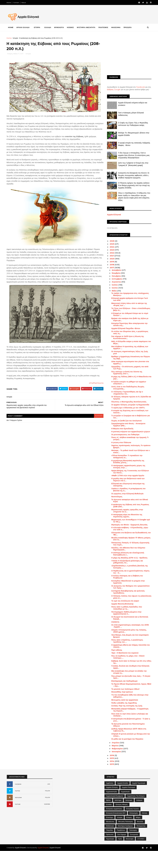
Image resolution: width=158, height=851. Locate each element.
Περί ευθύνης (116, 650)
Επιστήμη (109, 817)
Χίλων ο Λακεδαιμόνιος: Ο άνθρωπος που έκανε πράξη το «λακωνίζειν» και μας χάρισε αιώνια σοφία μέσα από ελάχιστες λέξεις (134, 196)
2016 (111, 755)
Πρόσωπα (109, 834)
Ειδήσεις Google (113, 89)
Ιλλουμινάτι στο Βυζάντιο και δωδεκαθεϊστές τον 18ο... (130, 534)
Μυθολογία (110, 826)
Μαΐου (114, 291)
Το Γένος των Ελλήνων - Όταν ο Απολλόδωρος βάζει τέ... (130, 309)
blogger (97, 416)
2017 (111, 267)
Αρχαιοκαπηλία (111, 792)
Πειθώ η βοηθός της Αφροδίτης (124, 703)
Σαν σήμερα (121, 834)
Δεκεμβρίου (116, 270)
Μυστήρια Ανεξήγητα (125, 826)
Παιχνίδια (109, 830)
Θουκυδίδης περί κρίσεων (122, 692)
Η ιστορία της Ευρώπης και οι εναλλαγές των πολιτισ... (129, 411)
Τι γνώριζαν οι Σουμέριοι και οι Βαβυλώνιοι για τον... (130, 416)
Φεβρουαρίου (117, 748)
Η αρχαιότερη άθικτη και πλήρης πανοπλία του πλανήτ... (130, 646)
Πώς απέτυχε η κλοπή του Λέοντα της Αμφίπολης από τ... (126, 373)
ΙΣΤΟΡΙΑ (37, 27)
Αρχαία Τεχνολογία (138, 783)
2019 (111, 262)
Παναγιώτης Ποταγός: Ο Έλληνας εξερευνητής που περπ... (130, 544)
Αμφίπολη (109, 783)
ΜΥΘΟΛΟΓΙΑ (59, 27)
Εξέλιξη (144, 813)
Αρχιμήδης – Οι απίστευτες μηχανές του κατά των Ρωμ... (129, 367)
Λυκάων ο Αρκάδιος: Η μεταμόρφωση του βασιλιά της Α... (128, 489)
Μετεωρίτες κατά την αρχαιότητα (124, 700)
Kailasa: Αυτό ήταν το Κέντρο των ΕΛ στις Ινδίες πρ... (131, 662)
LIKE (48, 784)
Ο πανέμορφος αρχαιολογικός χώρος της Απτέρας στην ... (128, 466)
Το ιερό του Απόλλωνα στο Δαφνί (125, 601)
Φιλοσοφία (129, 839)
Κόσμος (129, 817)
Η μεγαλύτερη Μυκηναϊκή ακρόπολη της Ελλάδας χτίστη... (127, 461)
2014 (111, 761)
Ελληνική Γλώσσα (132, 809)
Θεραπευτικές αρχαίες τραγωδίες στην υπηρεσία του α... (127, 510)
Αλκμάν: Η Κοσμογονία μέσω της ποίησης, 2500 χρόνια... (128, 631)
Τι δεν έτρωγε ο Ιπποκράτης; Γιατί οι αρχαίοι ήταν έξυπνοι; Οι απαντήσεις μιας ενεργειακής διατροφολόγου (133, 155)
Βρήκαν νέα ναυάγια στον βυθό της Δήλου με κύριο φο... (129, 319)
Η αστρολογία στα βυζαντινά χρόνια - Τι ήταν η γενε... (130, 720)
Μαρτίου (115, 746)
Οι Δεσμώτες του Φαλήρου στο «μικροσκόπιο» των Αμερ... (130, 587)
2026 (112, 241)
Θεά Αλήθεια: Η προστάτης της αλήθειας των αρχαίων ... (129, 347)
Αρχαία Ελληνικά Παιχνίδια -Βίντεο (125, 328)
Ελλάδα (109, 804)
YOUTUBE (17, 804)
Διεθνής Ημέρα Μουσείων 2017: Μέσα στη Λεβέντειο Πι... (128, 730)
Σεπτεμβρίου (116, 279)
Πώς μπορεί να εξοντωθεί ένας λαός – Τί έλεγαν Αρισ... (130, 677)
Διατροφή (128, 800)
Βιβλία (108, 800)
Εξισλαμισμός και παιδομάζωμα (124, 681)
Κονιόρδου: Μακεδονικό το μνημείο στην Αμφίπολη (128, 582)
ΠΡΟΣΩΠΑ (128, 27)
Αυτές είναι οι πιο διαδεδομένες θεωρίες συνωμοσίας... (127, 388)
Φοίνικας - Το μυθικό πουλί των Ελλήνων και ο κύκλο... (130, 451)
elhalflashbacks (94, 383)
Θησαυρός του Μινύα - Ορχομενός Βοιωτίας (129, 525)
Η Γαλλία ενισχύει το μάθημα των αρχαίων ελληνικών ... (128, 383)
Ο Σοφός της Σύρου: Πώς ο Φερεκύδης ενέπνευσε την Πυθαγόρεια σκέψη (133, 124)
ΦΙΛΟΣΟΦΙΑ (116, 27)
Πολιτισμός (133, 830)
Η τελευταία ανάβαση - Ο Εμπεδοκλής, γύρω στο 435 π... (129, 528)
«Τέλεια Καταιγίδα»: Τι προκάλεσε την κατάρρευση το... (126, 456)
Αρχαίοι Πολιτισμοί (128, 787)
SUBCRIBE (47, 804)
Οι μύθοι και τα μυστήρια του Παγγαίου (127, 739)
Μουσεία (140, 822)
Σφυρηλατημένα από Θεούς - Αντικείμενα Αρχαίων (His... (128, 424)
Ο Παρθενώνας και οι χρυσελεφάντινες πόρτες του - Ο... (130, 572)
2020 (112, 259)
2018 (111, 265)
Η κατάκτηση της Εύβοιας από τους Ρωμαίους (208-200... (130, 505)
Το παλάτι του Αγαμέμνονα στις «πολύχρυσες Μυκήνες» (130, 294)
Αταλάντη (115, 622)
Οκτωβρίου (116, 276)
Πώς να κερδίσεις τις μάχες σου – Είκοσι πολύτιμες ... (127, 657)
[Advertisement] (129, 54)
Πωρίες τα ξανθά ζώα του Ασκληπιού (126, 421)
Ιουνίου (114, 288)
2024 (112, 247)
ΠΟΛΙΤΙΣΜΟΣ (104, 27)
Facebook (140, 87)
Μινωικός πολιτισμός (125, 822)
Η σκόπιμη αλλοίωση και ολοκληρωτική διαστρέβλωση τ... (127, 554)
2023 (112, 250)
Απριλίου (115, 743)
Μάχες (138, 817)
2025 (112, 244)
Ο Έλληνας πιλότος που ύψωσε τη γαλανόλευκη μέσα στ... (131, 597)
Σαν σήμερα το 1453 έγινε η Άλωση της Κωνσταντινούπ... (127, 337)
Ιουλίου (114, 285)
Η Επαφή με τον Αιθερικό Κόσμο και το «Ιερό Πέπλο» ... (129, 314)
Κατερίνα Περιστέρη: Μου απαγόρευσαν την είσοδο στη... (129, 324)
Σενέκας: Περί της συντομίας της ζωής (126, 706)
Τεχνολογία (110, 839)
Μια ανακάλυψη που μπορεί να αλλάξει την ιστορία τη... (128, 672)
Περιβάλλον (121, 830)
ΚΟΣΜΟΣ (70, 27)
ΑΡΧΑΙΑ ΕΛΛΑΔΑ (23, 27)
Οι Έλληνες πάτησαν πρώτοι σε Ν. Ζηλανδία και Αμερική (131, 398)
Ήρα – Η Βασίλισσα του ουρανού (124, 653)
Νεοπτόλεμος (116, 496)
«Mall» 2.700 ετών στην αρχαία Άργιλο (127, 475)
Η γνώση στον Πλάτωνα (121, 442)
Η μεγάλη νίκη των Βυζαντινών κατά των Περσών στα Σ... (127, 479)
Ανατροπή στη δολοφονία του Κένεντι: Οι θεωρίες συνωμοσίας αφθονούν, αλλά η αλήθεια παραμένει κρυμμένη (133, 175)
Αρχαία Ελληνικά (114, 214)
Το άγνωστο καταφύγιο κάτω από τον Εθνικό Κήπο (129, 500)
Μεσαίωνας (110, 822)
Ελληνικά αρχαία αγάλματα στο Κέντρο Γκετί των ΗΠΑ (129, 299)
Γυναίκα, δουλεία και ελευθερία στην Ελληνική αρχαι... (130, 667)
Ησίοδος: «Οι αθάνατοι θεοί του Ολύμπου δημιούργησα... (128, 549)
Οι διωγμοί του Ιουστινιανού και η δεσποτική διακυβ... (129, 618)
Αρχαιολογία (125, 792)
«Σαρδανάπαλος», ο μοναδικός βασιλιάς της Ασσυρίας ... (129, 567)
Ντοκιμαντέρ (141, 826)
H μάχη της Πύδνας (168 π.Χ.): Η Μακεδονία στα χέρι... (131, 377)
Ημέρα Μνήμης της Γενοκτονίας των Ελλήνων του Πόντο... (130, 471)
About (24, 2)
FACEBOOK (18, 784)
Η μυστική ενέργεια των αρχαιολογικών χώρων (130, 431)
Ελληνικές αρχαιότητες (114, 809)
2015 (111, 758)
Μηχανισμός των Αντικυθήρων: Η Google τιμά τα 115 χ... (130, 521)
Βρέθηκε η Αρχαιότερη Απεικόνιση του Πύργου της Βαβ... (130, 357)
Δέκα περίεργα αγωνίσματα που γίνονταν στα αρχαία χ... (130, 362)
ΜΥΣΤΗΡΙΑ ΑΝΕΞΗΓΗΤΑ (86, 27)
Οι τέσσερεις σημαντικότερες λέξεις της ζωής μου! (129, 352)
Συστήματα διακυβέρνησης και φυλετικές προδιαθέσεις (128, 592)
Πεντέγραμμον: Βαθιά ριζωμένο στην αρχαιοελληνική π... (126, 613)
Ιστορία (15, 38)
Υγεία (120, 839)
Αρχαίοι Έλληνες (112, 787)
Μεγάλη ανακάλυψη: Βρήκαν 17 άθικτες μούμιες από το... (130, 539)
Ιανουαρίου (116, 751)
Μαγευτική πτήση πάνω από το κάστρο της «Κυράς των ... (129, 304)
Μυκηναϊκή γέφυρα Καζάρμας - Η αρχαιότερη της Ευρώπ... (129, 710)
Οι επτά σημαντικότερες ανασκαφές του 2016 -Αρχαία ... (129, 626)
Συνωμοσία (134, 834)
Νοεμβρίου (116, 273)
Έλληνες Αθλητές (122, 804)
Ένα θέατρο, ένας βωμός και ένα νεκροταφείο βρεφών (129, 636)
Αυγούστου (116, 282)
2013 (111, 764)
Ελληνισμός (133, 813)
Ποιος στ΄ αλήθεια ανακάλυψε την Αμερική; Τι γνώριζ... (129, 438)
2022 (112, 253)
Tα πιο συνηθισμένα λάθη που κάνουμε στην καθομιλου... (129, 696)
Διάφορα (139, 800)
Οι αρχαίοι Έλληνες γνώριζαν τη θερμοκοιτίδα (130, 405)
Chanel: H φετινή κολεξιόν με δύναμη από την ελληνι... (130, 735)
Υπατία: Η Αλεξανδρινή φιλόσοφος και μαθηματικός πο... (127, 562)
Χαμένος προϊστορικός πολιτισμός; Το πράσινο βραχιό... (130, 446)
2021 (111, 256)
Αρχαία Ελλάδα (122, 783)
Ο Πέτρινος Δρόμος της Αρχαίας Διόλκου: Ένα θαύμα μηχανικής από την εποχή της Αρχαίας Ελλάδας (134, 185)
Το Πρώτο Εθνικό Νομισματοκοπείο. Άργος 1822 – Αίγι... (131, 685)
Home (9, 2)
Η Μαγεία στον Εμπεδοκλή (122, 428)
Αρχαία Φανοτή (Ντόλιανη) (122, 604)
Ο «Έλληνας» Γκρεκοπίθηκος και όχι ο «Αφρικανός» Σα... (127, 393)
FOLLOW (47, 790)
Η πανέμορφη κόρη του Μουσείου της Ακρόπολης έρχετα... (126, 515)
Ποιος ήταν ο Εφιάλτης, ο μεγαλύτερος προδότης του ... (127, 641)
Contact (16, 2)
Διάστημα (118, 800)
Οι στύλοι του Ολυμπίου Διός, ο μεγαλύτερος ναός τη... (129, 332)
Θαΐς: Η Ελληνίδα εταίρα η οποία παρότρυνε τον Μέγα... (131, 342)
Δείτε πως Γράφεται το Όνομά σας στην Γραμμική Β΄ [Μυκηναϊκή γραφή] (133, 164)
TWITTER (17, 791)
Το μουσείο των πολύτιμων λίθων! (125, 689)
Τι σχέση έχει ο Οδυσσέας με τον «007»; (128, 408)
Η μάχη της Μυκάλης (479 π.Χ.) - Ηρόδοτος (129, 558)
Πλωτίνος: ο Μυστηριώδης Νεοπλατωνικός (128, 402)
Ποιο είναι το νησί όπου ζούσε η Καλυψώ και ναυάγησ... (129, 715)
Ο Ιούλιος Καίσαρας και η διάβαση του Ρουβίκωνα (127, 577)
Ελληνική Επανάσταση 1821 (116, 813)
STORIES (140, 839)
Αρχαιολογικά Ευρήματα (114, 796)
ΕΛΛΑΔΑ (48, 27)
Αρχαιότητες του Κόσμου (136, 796)
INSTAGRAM (18, 797)
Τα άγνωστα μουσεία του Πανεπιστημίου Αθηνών (127, 725)
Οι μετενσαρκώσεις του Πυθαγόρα (125, 434)
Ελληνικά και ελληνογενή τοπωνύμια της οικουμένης (127, 484)
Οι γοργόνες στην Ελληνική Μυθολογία (127, 493)
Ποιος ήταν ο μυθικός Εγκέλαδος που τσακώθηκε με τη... (126, 608)
